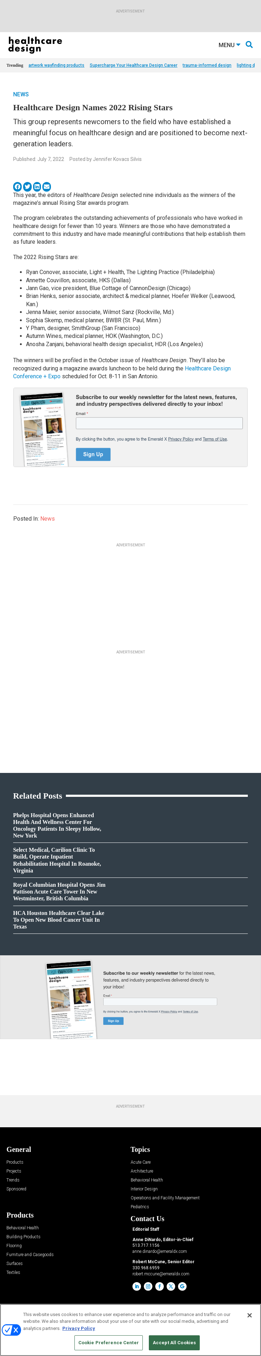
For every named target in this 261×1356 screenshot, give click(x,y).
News (21, 94)
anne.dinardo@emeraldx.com (159, 1251)
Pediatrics (140, 1207)
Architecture (142, 1171)
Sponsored (16, 1189)
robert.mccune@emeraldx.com (160, 1273)
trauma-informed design (207, 65)
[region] (130, 1330)
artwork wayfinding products (56, 65)
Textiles (13, 1272)
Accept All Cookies (174, 1342)
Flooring (14, 1246)
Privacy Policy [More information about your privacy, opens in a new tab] (78, 1328)
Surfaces (14, 1263)
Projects (13, 1171)
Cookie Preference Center (108, 1342)
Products (15, 1162)
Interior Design (144, 1189)
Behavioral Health (147, 1180)
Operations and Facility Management (165, 1198)
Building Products (23, 1237)
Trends (13, 1180)
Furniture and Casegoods (30, 1255)
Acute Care (141, 1162)
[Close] (249, 1315)
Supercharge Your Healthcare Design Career (133, 65)
